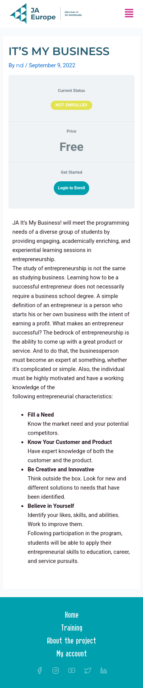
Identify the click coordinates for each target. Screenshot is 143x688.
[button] (129, 13)
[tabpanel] (71, 394)
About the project (71, 640)
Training (71, 627)
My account (71, 653)
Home (72, 614)
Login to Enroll (71, 187)
